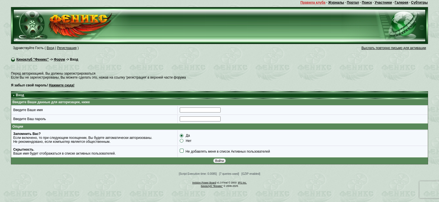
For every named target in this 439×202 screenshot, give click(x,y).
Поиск (367, 2)
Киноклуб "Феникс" (33, 59)
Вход (50, 48)
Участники (383, 2)
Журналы (336, 2)
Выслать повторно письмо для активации (393, 48)
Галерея (401, 2)
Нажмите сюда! (61, 85)
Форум (59, 59)
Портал (353, 2)
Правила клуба (312, 2)
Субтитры (419, 2)
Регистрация (66, 48)
